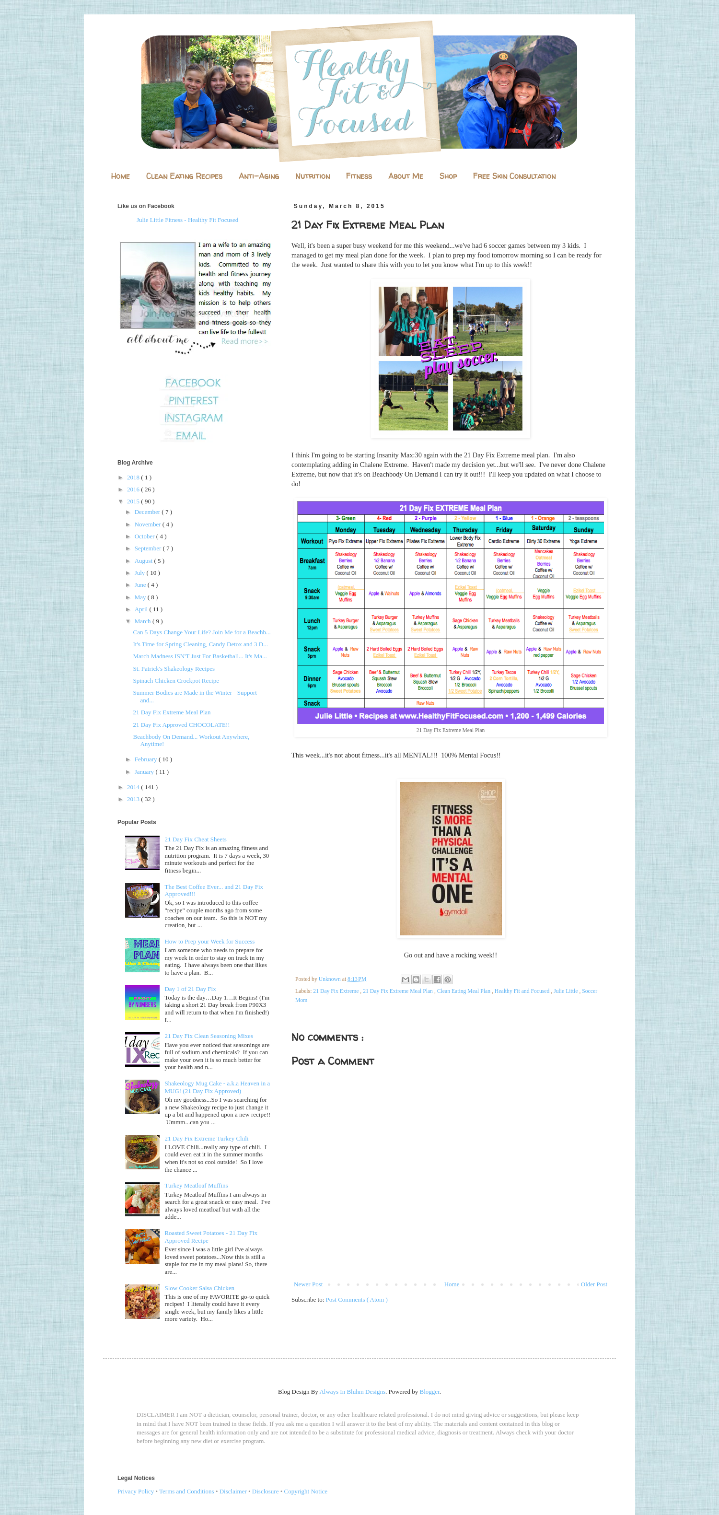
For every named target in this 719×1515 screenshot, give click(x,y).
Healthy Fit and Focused (523, 991)
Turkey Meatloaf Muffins (196, 1185)
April (142, 609)
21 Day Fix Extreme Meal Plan (398, 991)
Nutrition (312, 176)
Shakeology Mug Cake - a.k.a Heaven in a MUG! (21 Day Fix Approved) (217, 1087)
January (145, 771)
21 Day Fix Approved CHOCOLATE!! (181, 724)
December (148, 511)
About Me (405, 176)
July (141, 572)
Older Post (594, 1284)
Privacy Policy (135, 1491)
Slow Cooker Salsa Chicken (199, 1288)
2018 (134, 477)
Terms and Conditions (186, 1491)
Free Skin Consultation (514, 176)
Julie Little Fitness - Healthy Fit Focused (187, 219)
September (149, 548)
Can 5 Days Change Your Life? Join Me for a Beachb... (201, 632)
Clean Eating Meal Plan (464, 991)
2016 (134, 489)
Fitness (359, 176)
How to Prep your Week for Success (209, 941)
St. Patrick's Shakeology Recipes (174, 668)
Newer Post (308, 1284)
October (145, 536)
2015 (134, 501)
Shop (448, 176)
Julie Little (566, 991)
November (148, 524)
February (147, 759)
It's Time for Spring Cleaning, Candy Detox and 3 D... (200, 644)
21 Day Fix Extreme (336, 991)
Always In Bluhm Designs (352, 1391)
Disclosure (265, 1491)
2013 (134, 799)
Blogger (430, 1391)
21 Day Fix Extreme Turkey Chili (206, 1138)
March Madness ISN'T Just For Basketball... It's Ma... (200, 656)
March (143, 621)
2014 (134, 787)
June (141, 584)
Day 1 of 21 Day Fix (190, 988)
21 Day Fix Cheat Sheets (195, 839)
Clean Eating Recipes (184, 176)
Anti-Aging (259, 176)
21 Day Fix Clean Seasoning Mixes (208, 1035)
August (144, 560)
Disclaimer (233, 1491)
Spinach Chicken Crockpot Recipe (176, 680)
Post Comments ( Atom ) (357, 1299)
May (141, 597)
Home (120, 176)
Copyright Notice (306, 1491)
